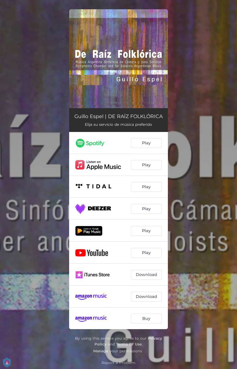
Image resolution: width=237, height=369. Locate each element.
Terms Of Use (129, 344)
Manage (100, 351)
